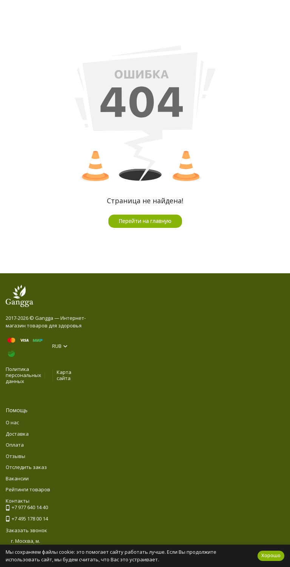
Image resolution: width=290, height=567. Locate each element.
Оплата (15, 444)
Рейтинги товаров (28, 489)
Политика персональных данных (23, 375)
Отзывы (15, 456)
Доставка (17, 433)
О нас (12, 422)
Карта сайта (64, 375)
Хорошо (271, 555)
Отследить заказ (26, 467)
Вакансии (17, 478)
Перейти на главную (145, 220)
